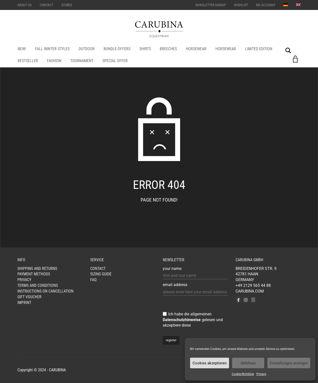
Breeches (168, 48)
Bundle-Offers (117, 48)
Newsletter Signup (210, 5)
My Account (265, 5)
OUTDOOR (87, 48)
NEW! (22, 48)
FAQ (93, 279)
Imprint (24, 302)
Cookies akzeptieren (210, 363)
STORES (66, 5)
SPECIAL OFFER (115, 60)
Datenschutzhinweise (182, 319)
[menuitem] (285, 4)
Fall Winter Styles (52, 48)
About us (24, 5)
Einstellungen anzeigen (289, 363)
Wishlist (241, 5)
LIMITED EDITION (258, 48)
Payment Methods (33, 274)
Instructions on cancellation (45, 291)
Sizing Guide (101, 274)
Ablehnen (248, 363)
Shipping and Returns (37, 268)
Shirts (145, 48)
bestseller (28, 60)
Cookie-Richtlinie (243, 374)
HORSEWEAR (196, 48)
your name (172, 268)
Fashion (54, 60)
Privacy (261, 374)
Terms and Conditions (37, 285)
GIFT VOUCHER (29, 297)
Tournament (81, 60)
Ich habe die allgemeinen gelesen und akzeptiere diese (193, 320)
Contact (46, 5)
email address (175, 284)
